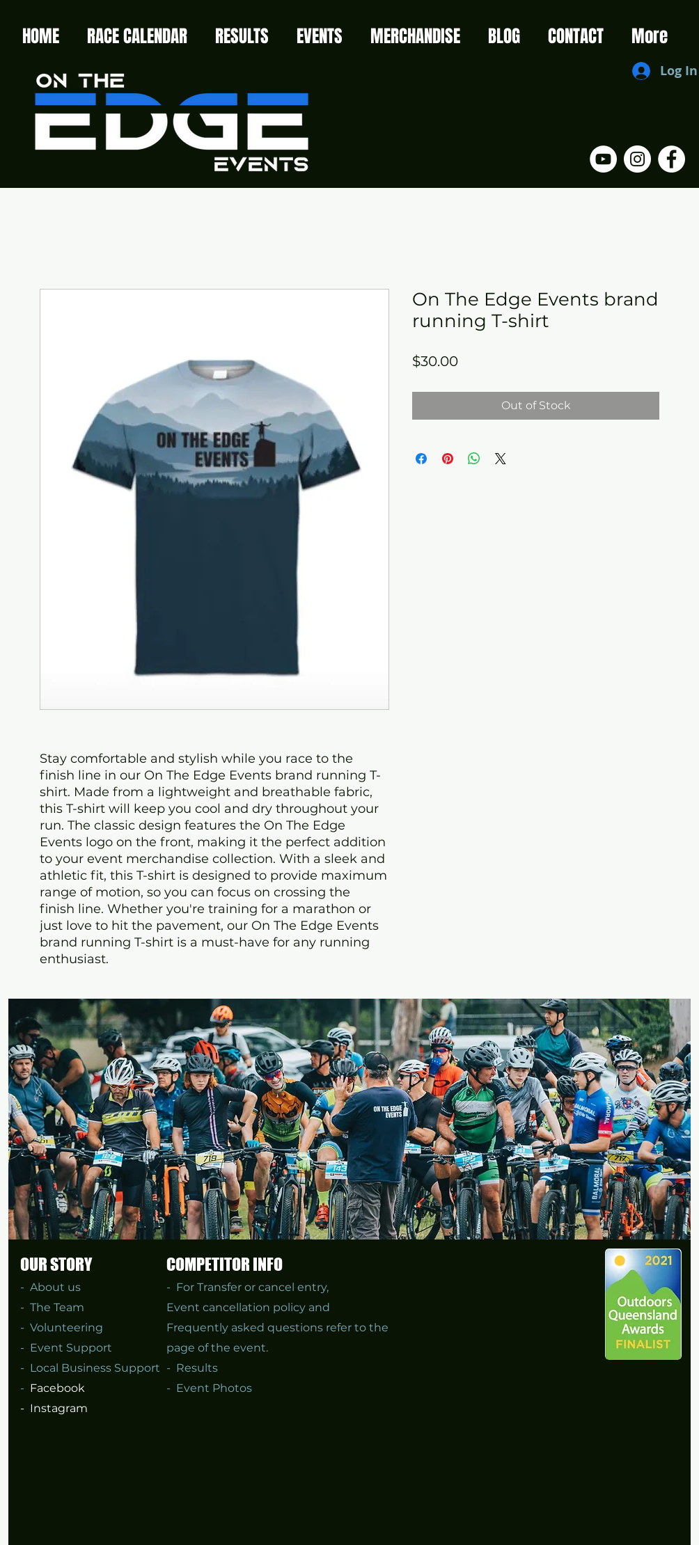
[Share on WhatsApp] (474, 458)
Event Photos (214, 1388)
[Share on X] (500, 458)
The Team (57, 1307)
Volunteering (63, 1327)
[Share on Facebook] (421, 458)
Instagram (59, 1408)
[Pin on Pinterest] (447, 458)
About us (55, 1287)
